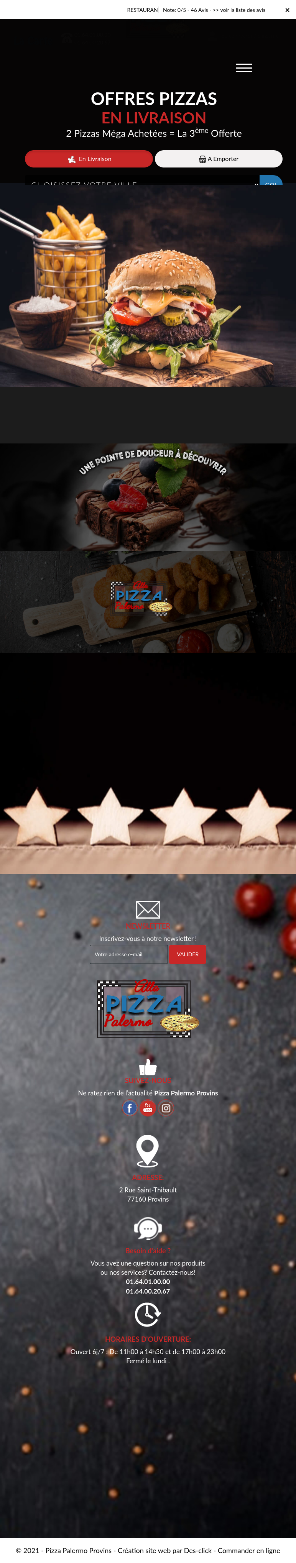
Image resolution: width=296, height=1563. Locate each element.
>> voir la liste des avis (239, 10)
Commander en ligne (249, 1550)
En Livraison (89, 159)
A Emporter (218, 159)
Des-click (198, 1550)
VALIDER (188, 954)
